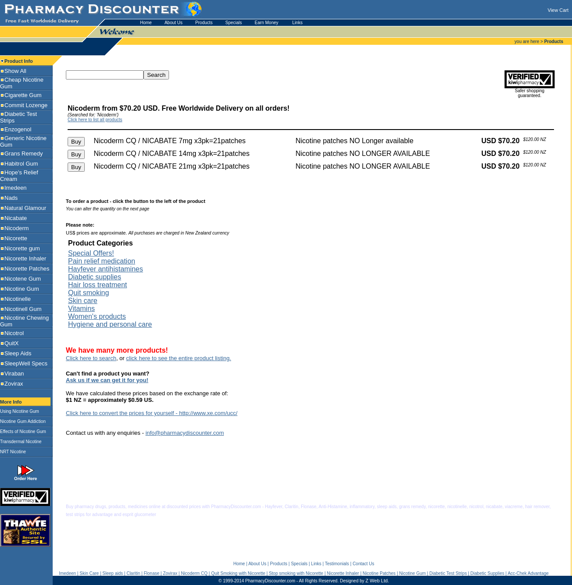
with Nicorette (310, 573)
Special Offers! (91, 253)
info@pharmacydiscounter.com (184, 433)
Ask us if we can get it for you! (107, 380)
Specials (233, 22)
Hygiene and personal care (110, 324)
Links (297, 22)
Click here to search (91, 358)
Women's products (97, 316)
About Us (174, 22)
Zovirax (170, 573)
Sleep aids (112, 573)
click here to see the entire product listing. (178, 358)
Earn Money (267, 22)
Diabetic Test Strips (448, 573)
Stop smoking (282, 573)
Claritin (133, 573)
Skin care (82, 300)
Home (146, 22)
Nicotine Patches (379, 573)
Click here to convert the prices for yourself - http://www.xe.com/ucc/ (151, 413)
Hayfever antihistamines (105, 269)
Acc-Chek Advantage (527, 573)
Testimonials (337, 563)
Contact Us (363, 563)
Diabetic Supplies (487, 573)
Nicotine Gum (412, 573)
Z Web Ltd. (377, 580)
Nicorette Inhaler (343, 573)
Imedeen (67, 573)
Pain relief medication (101, 261)
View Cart (558, 10)
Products (203, 22)
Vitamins (81, 308)
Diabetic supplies (94, 277)
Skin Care (89, 573)
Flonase (151, 573)
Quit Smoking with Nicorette (238, 573)
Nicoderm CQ (194, 573)
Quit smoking (88, 292)
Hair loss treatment (97, 285)
